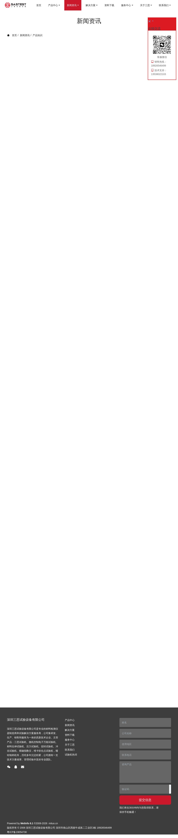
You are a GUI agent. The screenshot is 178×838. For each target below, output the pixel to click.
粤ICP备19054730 (17, 832)
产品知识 (37, 35)
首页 (38, 5)
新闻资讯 (25, 35)
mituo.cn (53, 823)
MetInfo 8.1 (27, 823)
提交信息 (145, 800)
